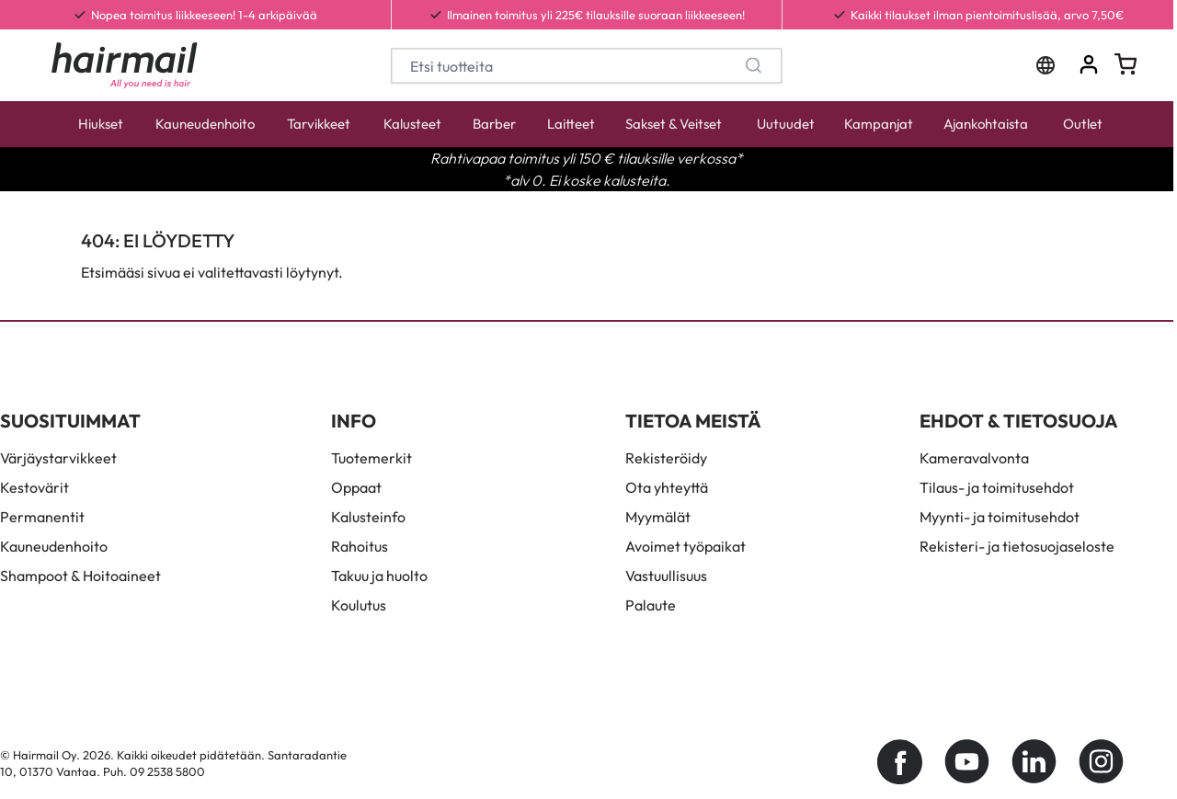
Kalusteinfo (368, 517)
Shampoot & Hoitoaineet (80, 575)
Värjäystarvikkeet (58, 458)
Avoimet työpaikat (685, 546)
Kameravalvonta (974, 458)
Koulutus (358, 605)
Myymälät (658, 517)
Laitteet (571, 123)
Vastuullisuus (666, 575)
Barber (494, 123)
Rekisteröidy (666, 458)
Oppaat (356, 487)
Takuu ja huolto (379, 575)
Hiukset (100, 123)
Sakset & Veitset (673, 123)
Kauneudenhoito (205, 123)
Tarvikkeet (318, 123)
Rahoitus (359, 546)
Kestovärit (34, 487)
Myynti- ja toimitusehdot (1000, 517)
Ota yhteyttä (666, 487)
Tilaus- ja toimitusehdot (997, 487)
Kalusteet (412, 123)
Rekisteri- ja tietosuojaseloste (1017, 546)
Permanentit (42, 517)
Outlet (1083, 123)
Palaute (650, 605)
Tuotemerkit (371, 458)
